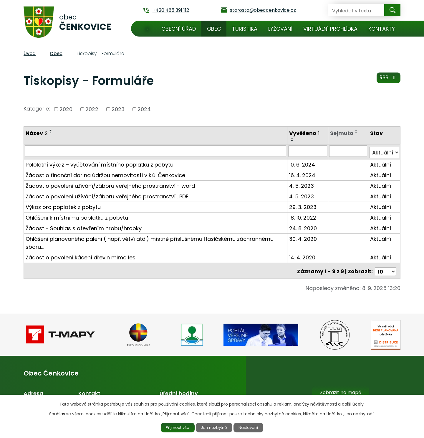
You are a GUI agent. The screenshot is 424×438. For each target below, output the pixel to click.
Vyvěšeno (305, 133)
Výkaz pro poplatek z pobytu (63, 205)
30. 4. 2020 (303, 237)
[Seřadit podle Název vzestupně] (51, 130)
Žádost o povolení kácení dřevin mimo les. (81, 255)
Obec (214, 28)
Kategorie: (37, 108)
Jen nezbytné (214, 427)
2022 (91, 109)
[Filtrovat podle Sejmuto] (348, 151)
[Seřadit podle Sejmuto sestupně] (357, 132)
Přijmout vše (174, 427)
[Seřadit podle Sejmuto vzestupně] (357, 130)
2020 (65, 109)
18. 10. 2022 (303, 216)
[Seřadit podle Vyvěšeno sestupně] (293, 140)
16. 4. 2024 (303, 173)
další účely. (353, 403)
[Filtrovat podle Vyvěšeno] (308, 151)
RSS (388, 79)
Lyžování (280, 28)
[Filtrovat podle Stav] (384, 151)
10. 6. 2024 (303, 163)
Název (37, 133)
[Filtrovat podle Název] (156, 151)
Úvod (147, 29)
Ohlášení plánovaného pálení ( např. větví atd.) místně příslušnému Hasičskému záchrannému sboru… (150, 241)
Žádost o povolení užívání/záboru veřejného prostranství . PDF (107, 194)
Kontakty (381, 28)
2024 (144, 109)
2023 (118, 109)
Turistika (244, 28)
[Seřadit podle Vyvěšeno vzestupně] (293, 138)
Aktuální (380, 163)
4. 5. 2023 (302, 184)
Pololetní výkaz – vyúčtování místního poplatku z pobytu (99, 163)
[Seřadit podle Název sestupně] (51, 132)
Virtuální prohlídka (330, 28)
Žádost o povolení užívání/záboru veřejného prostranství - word (110, 184)
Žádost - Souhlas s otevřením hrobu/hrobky (84, 226)
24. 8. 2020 (303, 226)
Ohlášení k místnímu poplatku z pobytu (77, 216)
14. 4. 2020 (303, 255)
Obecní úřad (178, 28)
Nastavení (252, 427)
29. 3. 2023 (303, 205)
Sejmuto (342, 133)
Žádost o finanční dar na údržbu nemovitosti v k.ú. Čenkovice (105, 173)
